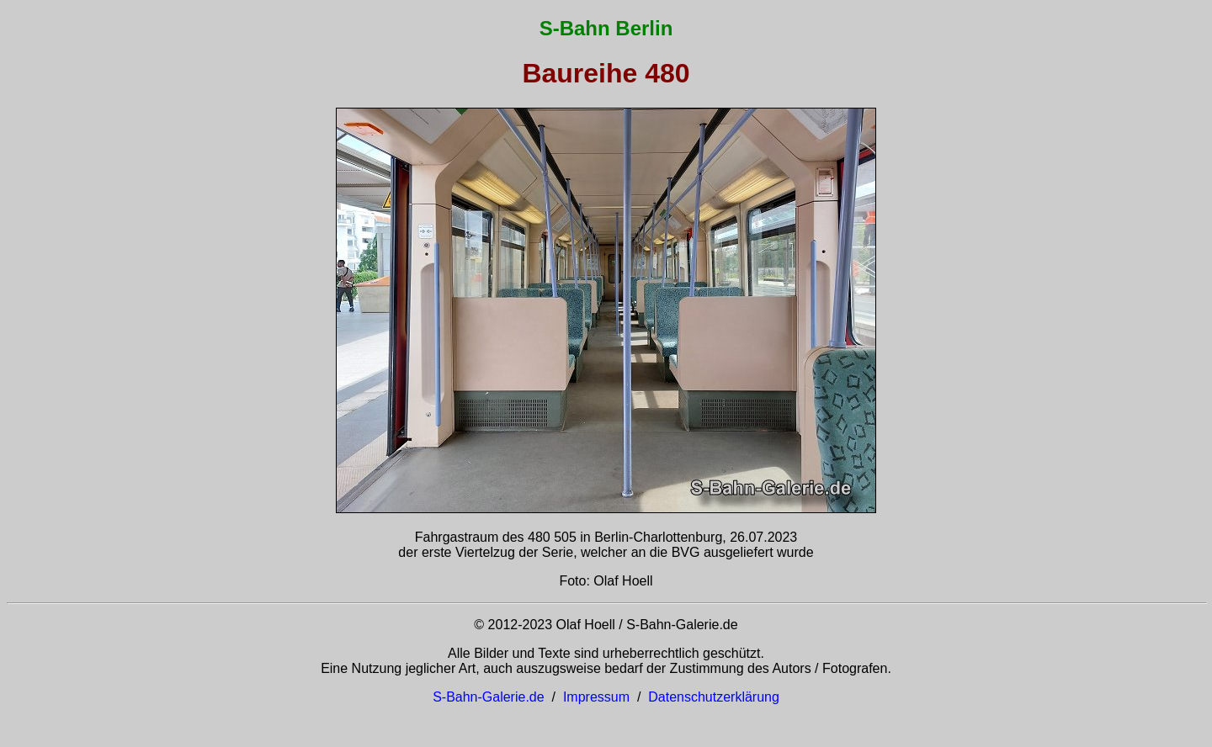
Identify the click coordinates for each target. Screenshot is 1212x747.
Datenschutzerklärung (713, 697)
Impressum (596, 697)
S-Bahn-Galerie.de (489, 697)
